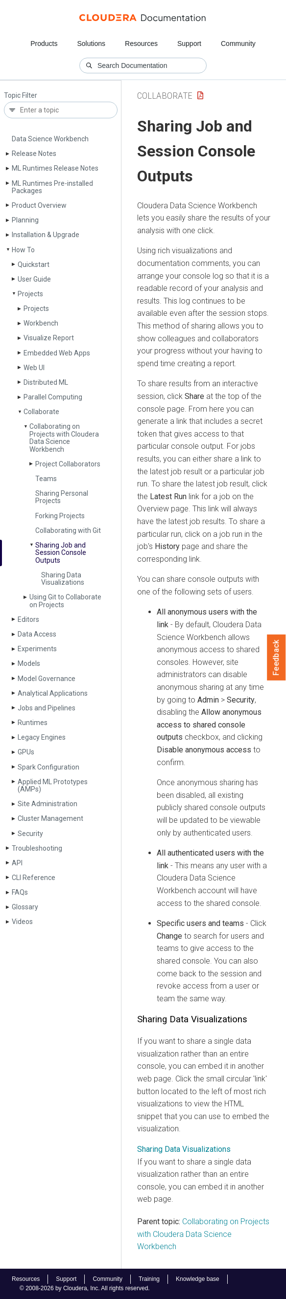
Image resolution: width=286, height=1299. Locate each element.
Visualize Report (49, 338)
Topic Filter (20, 95)
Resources (141, 43)
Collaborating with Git (68, 530)
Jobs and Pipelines (46, 708)
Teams (46, 479)
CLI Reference (33, 877)
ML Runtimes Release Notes (55, 168)
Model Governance (46, 679)
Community (238, 43)
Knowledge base (197, 1279)
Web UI (34, 368)
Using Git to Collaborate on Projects (65, 600)
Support (189, 43)
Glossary (25, 907)
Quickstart (33, 264)
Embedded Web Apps (57, 353)
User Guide (34, 279)
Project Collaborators (67, 464)
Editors (28, 619)
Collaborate (41, 412)
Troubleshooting (37, 848)
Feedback (276, 657)
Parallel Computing (53, 397)
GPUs (26, 752)
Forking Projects (60, 516)
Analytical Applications (53, 693)
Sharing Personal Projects (61, 497)
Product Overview (39, 205)
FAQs (20, 892)
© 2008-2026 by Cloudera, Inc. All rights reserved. (85, 1288)
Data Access (37, 634)
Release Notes (34, 153)
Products (43, 43)
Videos (22, 921)
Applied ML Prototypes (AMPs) (53, 785)
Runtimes (33, 723)
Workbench (41, 323)
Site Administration (47, 804)
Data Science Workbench (50, 139)
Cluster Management (50, 818)
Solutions (91, 43)
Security (30, 833)
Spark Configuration (48, 767)
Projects (30, 294)
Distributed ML (46, 382)
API (17, 863)
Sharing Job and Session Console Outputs (60, 552)
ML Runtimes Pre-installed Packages (52, 187)
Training (149, 1279)
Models (29, 663)
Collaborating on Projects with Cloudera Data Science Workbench (64, 437)
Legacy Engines (42, 737)
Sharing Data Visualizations (62, 578)
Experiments (37, 649)
